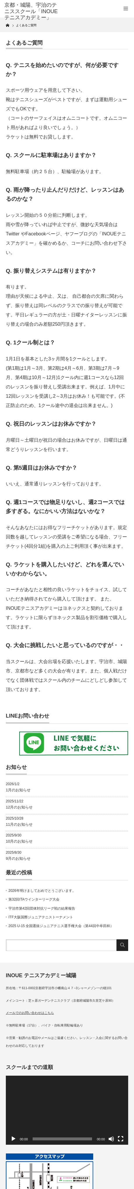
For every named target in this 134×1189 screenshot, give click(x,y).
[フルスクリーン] (121, 1139)
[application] (67, 1110)
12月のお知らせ (19, 807)
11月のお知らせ (19, 824)
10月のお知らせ (19, 841)
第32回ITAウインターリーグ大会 (33, 899)
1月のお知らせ (18, 790)
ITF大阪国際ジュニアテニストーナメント (40, 917)
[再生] (13, 1139)
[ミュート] (111, 1139)
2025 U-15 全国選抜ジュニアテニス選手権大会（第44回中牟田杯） (61, 926)
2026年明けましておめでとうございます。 (42, 891)
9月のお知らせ (18, 858)
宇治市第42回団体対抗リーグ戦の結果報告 (41, 908)
